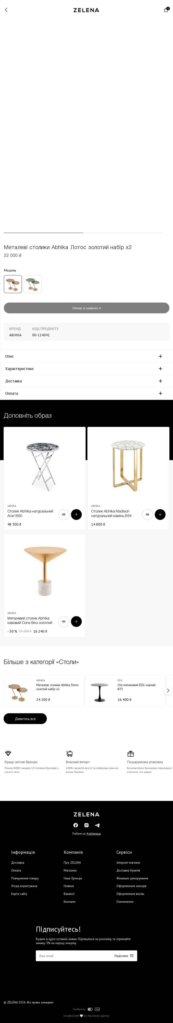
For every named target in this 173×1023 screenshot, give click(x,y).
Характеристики (19, 368)
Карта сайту (19, 894)
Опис (9, 356)
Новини (69, 886)
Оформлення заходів (131, 886)
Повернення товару (25, 878)
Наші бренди (73, 878)
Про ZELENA (72, 862)
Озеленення (124, 902)
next (168, 690)
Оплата (11, 393)
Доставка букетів (128, 870)
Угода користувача (24, 886)
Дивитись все (25, 718)
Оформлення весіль (130, 894)
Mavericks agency (98, 1015)
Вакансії (69, 894)
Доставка (13, 381)
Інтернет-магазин (128, 862)
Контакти (69, 902)
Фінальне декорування (132, 878)
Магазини (70, 870)
